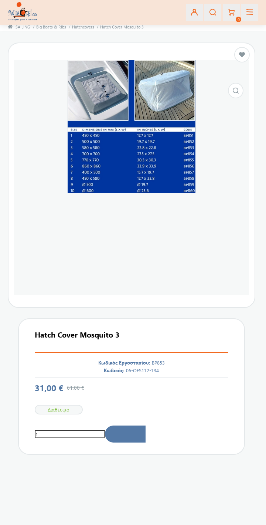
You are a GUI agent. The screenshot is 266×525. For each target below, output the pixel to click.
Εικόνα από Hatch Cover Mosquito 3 (235, 90)
